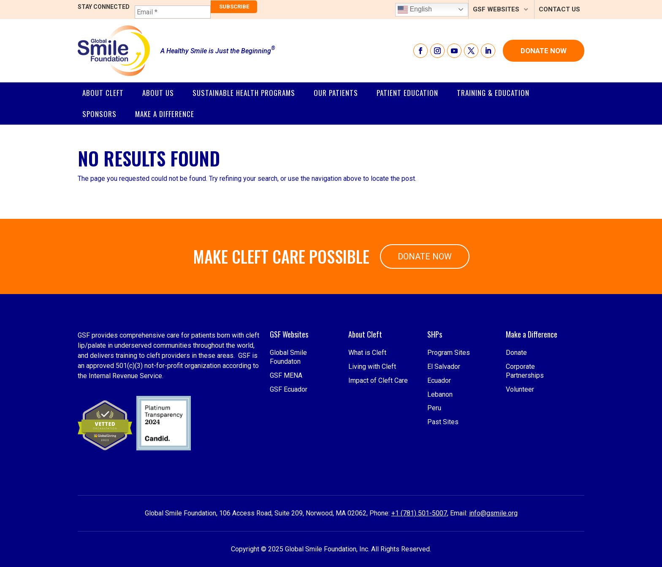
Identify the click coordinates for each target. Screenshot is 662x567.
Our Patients (336, 92)
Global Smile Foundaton (288, 407)
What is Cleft (367, 403)
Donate (516, 403)
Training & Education (493, 92)
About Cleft (103, 92)
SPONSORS (99, 114)
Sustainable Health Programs (244, 92)
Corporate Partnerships (525, 421)
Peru (434, 459)
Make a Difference (164, 114)
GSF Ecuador (288, 440)
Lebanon (440, 445)
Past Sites (443, 473)
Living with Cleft (372, 417)
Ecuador (439, 431)
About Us (158, 92)
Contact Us (559, 9)
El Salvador (443, 417)
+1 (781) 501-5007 (419, 513)
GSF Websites (496, 9)
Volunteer (520, 440)
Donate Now (544, 50)
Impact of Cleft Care (378, 431)
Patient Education (407, 92)
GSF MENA (286, 426)
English (415, 10)
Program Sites (448, 403)
